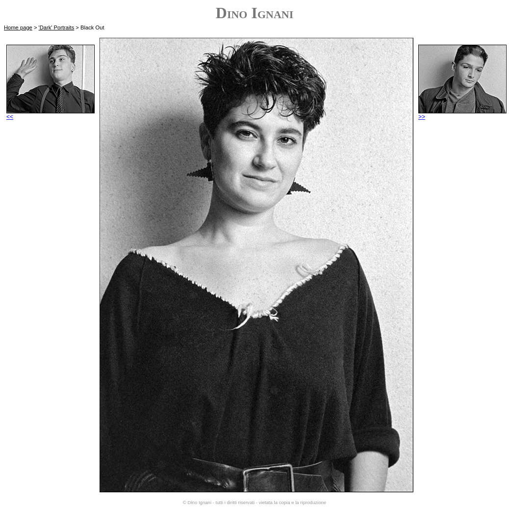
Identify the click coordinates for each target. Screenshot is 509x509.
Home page (18, 27)
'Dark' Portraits (57, 27)
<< (50, 114)
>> (462, 114)
